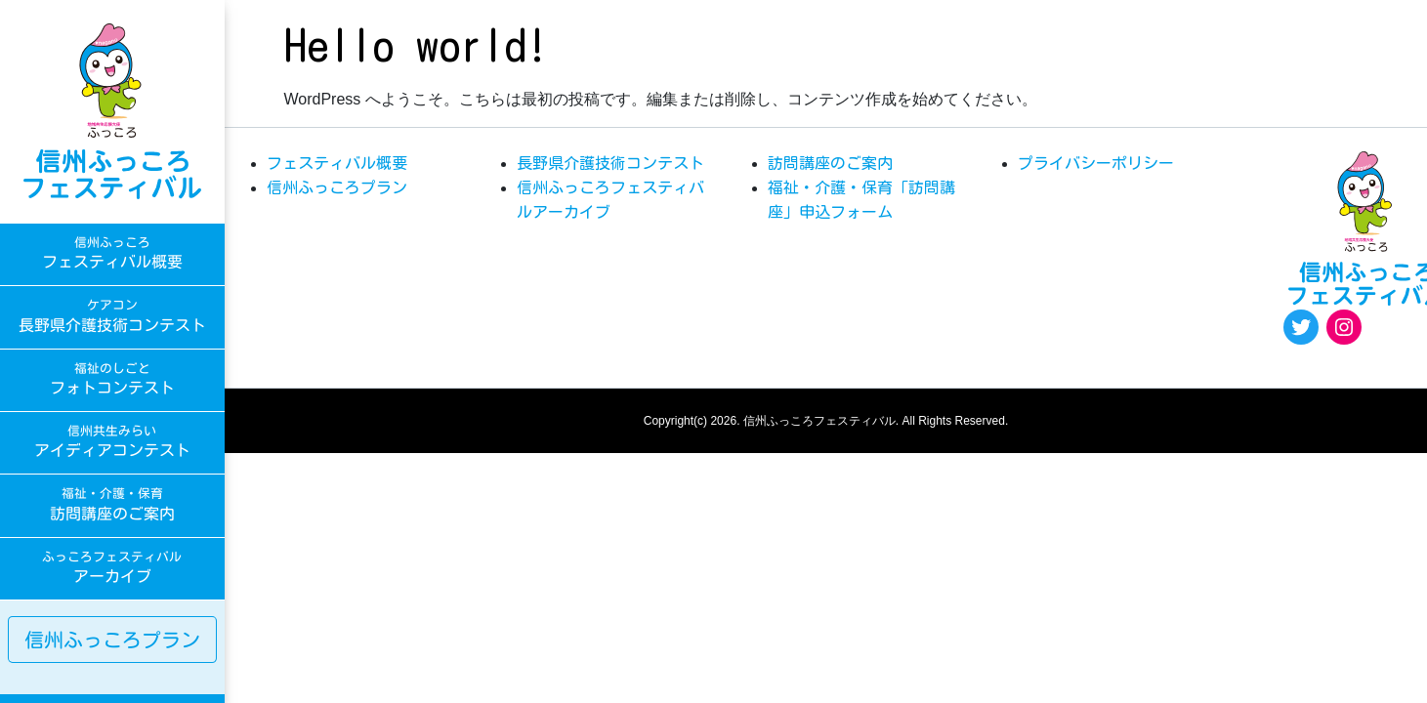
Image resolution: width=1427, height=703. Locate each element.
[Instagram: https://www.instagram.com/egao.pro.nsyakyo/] (1344, 327)
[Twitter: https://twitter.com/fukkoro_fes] (1301, 327)
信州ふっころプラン (112, 639)
